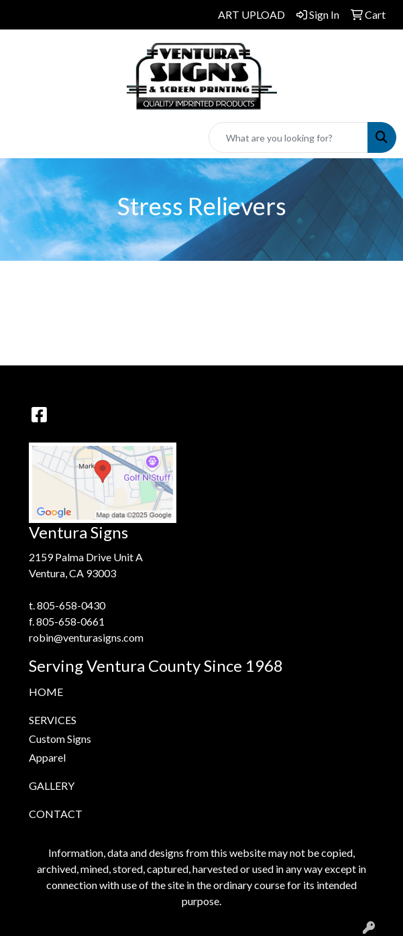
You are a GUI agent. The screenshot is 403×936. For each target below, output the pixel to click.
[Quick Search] (288, 137)
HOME (46, 691)
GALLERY (51, 785)
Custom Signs (60, 738)
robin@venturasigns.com (86, 637)
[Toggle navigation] (21, 138)
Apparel (47, 757)
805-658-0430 (71, 605)
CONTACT (55, 813)
